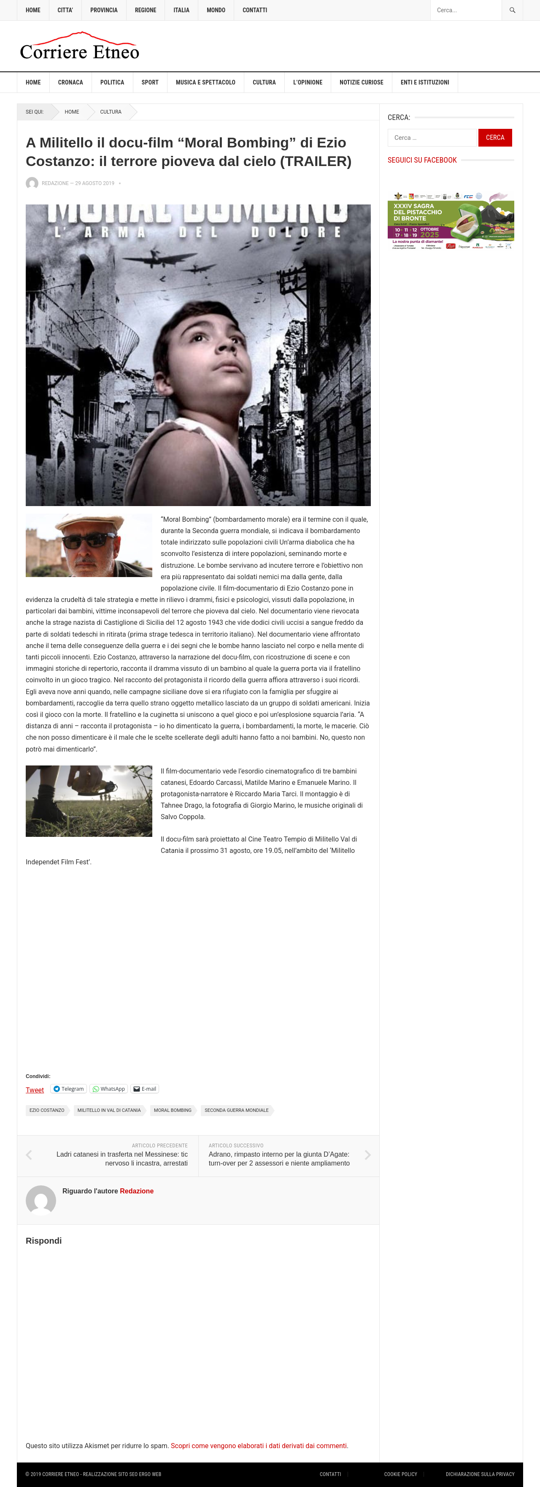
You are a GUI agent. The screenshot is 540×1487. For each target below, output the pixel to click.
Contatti (330, 1474)
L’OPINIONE (307, 82)
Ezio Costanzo (47, 1110)
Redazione (55, 183)
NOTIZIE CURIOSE (361, 82)
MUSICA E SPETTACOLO (205, 82)
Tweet (35, 1089)
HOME (33, 10)
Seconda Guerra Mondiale (236, 1110)
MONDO (216, 10)
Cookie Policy (400, 1474)
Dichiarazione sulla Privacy (480, 1474)
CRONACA (70, 82)
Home (33, 82)
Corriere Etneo (60, 1474)
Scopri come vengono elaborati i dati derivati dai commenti (259, 1446)
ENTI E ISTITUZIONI (425, 82)
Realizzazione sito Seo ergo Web (122, 1474)
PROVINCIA (104, 10)
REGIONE (145, 10)
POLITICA (112, 82)
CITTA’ (65, 10)
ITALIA (181, 10)
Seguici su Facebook (422, 159)
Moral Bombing (173, 1110)
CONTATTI (255, 10)
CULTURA (264, 82)
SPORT (150, 82)
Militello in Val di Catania (109, 1110)
